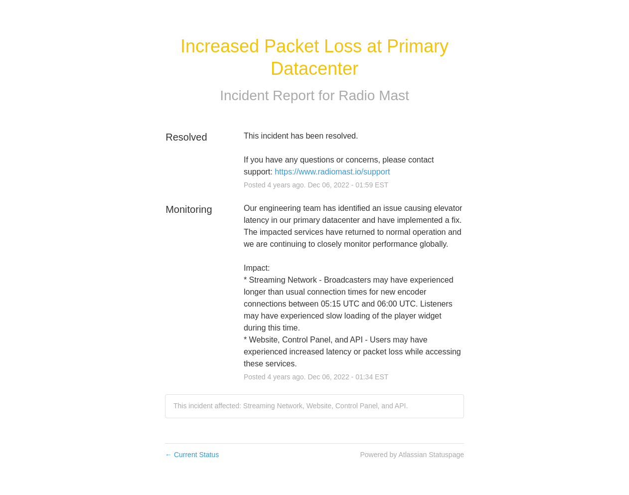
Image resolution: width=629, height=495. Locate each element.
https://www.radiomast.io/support (332, 171)
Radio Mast (373, 95)
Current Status (192, 455)
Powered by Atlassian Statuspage (412, 455)
